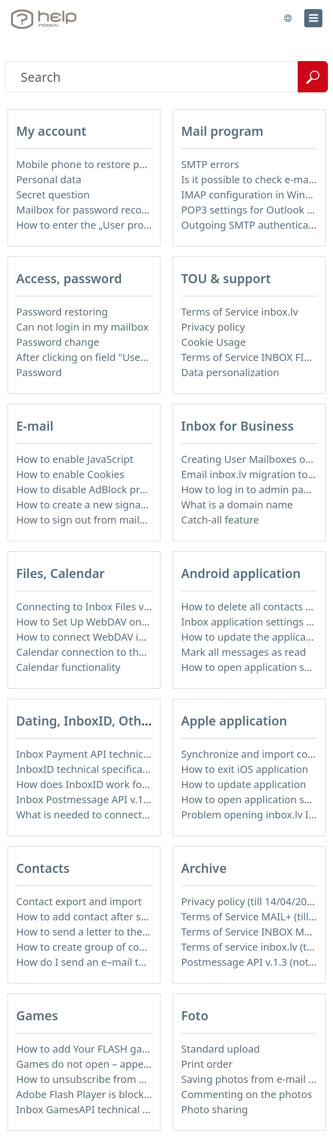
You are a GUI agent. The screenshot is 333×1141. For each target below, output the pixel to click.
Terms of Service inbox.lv (239, 312)
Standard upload (220, 1049)
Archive (204, 868)
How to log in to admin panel (249, 489)
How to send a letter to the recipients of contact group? (146, 932)
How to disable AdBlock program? (96, 489)
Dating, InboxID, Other (85, 720)
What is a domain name (237, 504)
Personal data (48, 179)
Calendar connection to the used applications (123, 652)
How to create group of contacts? (94, 947)
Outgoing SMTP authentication (254, 225)
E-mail (34, 426)
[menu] (313, 18)
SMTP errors (210, 164)
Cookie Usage (213, 342)
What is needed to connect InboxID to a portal (125, 814)
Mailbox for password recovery (88, 210)
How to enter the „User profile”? (91, 225)
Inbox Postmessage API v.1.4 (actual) (102, 799)
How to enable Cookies (70, 474)
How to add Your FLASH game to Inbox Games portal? (143, 1049)
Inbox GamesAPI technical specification (109, 1109)
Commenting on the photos (246, 1094)
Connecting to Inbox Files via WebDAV (105, 606)
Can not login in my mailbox (82, 327)
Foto (194, 1015)
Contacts (43, 868)
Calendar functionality (68, 667)
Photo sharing (214, 1109)
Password (39, 372)
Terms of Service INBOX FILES (250, 357)
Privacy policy (213, 327)
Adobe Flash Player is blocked (86, 1094)
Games (37, 1015)
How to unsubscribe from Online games (110, 1079)
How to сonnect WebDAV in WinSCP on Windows (130, 637)
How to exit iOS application (244, 769)
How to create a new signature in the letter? (119, 504)
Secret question (53, 194)
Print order (207, 1064)
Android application (241, 573)
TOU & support (226, 278)
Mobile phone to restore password (97, 164)
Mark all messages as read (243, 652)
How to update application (243, 784)
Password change (57, 342)
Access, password (69, 278)
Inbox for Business (237, 426)
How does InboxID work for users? (97, 784)
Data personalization (230, 372)
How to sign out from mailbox (86, 520)
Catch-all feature (220, 520)
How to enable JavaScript (74, 459)
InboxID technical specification (88, 769)
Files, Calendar (60, 573)
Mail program (222, 131)
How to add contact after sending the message (126, 916)
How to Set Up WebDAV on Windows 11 (108, 622)
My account (51, 131)
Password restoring (62, 312)
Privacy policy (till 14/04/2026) (251, 901)
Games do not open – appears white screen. (120, 1064)
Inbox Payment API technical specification (114, 754)
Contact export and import (79, 901)
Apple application (234, 720)
